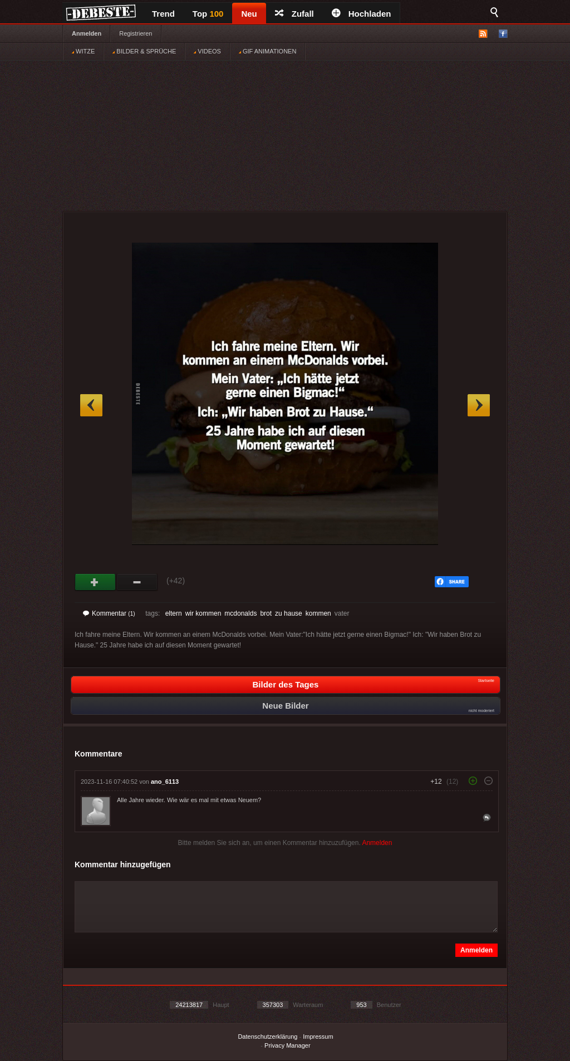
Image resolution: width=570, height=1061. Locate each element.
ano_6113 (165, 781)
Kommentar (109, 613)
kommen (318, 613)
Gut (95, 582)
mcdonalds (240, 613)
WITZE (83, 51)
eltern (173, 613)
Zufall (294, 13)
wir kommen (203, 613)
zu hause (288, 613)
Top (208, 13)
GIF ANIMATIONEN (267, 51)
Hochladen (361, 13)
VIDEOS (207, 51)
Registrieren (135, 33)
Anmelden (86, 33)
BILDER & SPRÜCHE (144, 51)
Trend (163, 13)
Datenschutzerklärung (267, 1036)
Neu (249, 13)
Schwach (137, 582)
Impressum (318, 1036)
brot (266, 613)
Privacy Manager (287, 1045)
